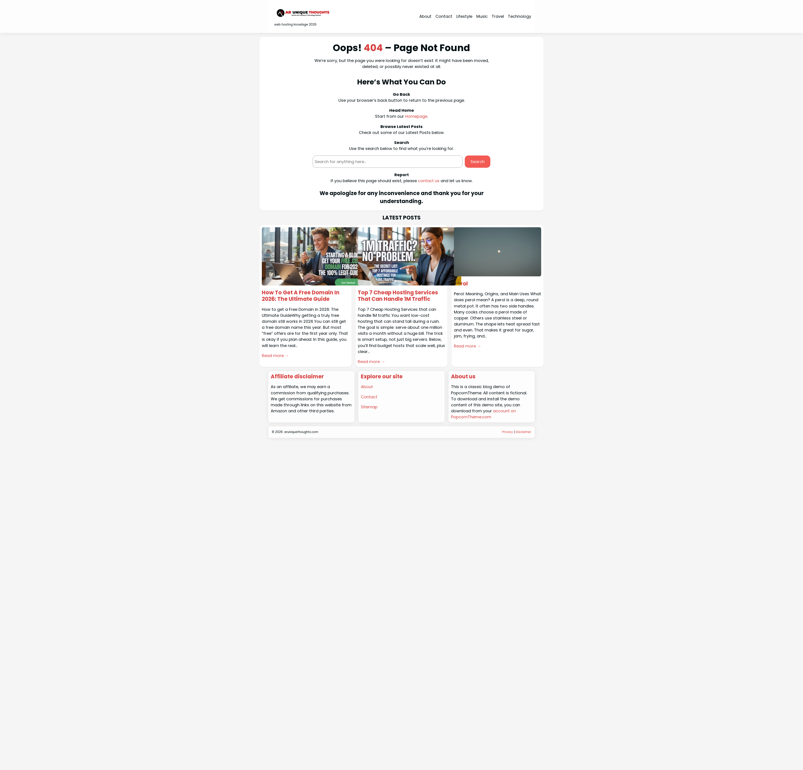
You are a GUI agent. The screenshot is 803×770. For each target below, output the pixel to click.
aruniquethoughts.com (301, 432)
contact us (429, 181)
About (367, 387)
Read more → (275, 355)
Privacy (507, 432)
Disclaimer (523, 432)
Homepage (416, 116)
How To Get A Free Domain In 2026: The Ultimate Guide (301, 295)
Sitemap (369, 407)
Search (478, 161)
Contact (369, 397)
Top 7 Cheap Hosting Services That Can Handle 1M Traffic (398, 295)
